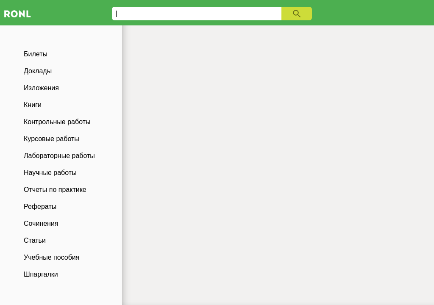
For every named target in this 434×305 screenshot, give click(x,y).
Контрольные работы (57, 121)
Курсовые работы (51, 138)
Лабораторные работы (59, 155)
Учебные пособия (51, 257)
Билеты (35, 54)
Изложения (41, 88)
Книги (33, 104)
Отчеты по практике (55, 189)
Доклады (38, 71)
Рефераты (40, 206)
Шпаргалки (41, 274)
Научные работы (50, 172)
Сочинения (41, 223)
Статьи (35, 240)
